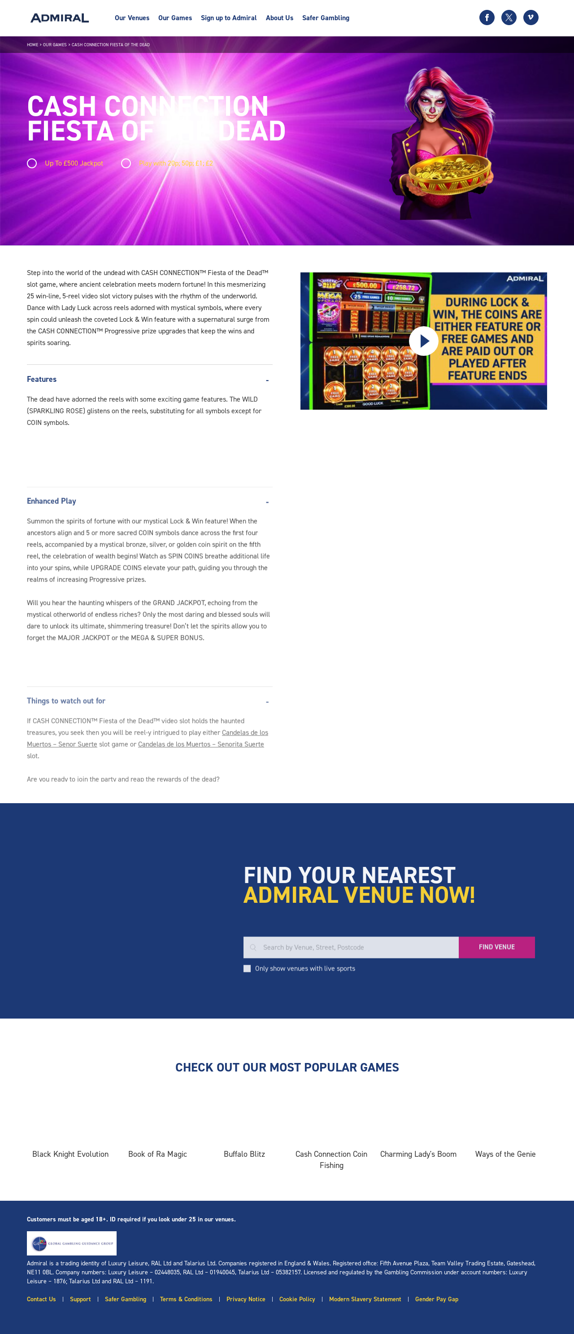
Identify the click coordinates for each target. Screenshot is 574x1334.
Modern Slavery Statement (365, 1299)
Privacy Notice (245, 1299)
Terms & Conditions (186, 1299)
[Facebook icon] (487, 17)
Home (32, 45)
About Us (279, 17)
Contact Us (41, 1299)
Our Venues (132, 17)
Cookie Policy (297, 1299)
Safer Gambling (325, 17)
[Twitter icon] (509, 17)
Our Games (175, 17)
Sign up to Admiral (229, 17)
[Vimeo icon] (531, 17)
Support (80, 1299)
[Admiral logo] (59, 18)
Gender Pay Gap (436, 1299)
